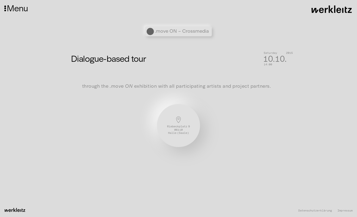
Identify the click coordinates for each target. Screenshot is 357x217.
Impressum (345, 210)
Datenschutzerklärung (315, 210)
